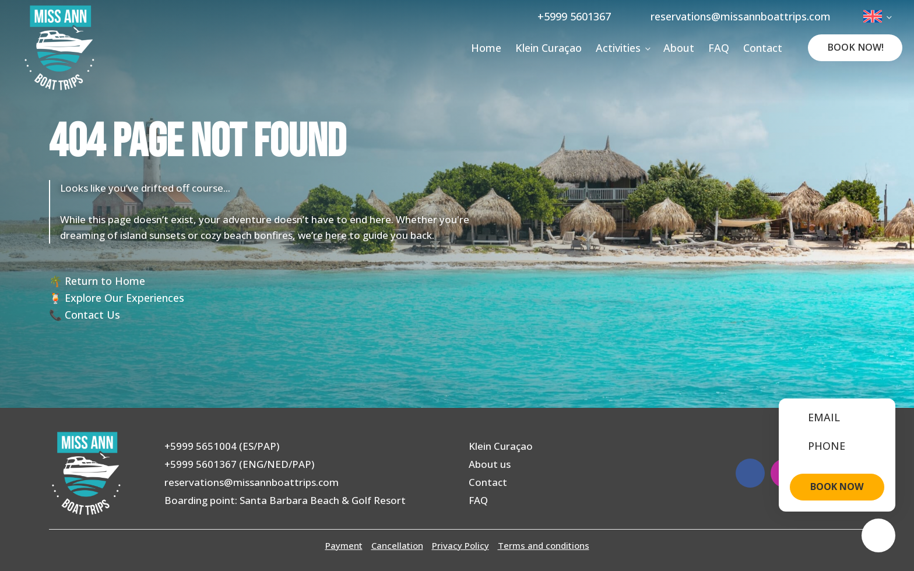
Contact (762, 48)
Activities (618, 48)
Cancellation (397, 545)
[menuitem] (877, 16)
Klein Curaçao (548, 48)
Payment (344, 545)
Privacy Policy (460, 545)
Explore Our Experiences (124, 298)
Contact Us (92, 315)
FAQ (718, 48)
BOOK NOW (837, 486)
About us (490, 464)
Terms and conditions (543, 545)
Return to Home (105, 281)
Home (486, 48)
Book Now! (855, 47)
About (678, 48)
